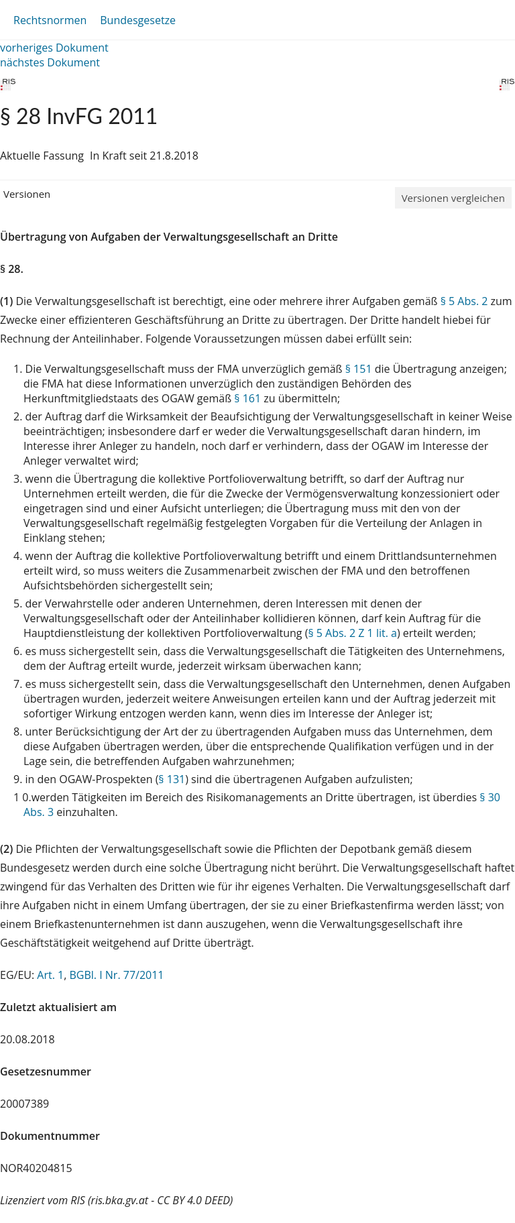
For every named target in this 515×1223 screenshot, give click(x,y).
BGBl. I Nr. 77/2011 (116, 975)
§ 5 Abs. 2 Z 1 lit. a (352, 633)
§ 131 (171, 779)
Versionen (26, 193)
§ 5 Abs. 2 (464, 301)
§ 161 (247, 398)
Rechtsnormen (50, 20)
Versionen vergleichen (453, 198)
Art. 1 (50, 975)
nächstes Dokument (50, 62)
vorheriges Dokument (54, 47)
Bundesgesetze (138, 20)
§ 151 (358, 368)
